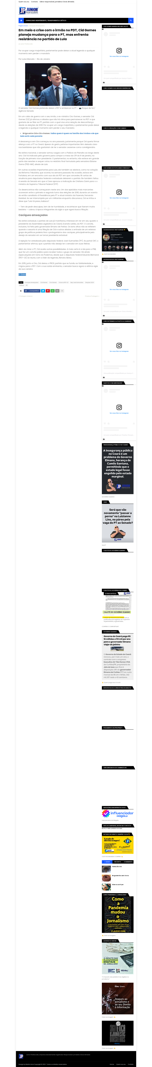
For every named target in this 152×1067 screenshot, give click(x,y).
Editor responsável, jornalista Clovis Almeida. (57, 2)
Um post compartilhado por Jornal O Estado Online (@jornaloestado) (126, 220)
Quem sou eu (24, 2)
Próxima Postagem (91, 296)
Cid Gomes (44, 282)
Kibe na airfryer (118, 885)
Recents (117, 862)
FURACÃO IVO (117, 867)
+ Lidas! (107, 862)
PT (26, 285)
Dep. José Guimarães (77, 282)
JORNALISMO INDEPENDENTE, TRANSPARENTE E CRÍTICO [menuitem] (45, 20)
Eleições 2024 (89, 282)
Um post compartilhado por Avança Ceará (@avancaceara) (123, 78)
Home (112, 1064)
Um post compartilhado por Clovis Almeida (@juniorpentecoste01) (125, 311)
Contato (34, 2)
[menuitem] (21, 20)
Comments (128, 862)
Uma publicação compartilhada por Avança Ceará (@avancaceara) (126, 373)
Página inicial (23, 26)
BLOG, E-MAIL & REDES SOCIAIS (112, 828)
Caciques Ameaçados (37, 26)
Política (21, 285)
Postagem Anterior (26, 296)
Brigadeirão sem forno (120, 876)
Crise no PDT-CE (63, 282)
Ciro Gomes (53, 282)
